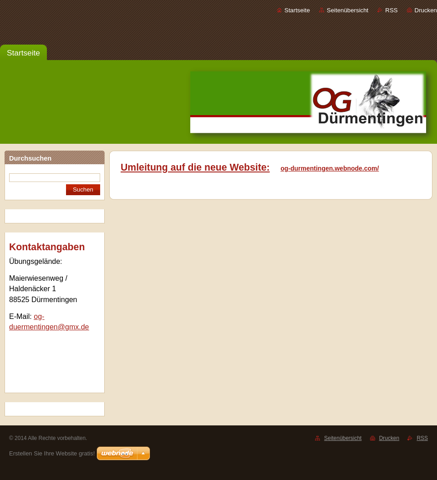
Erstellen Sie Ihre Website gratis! (52, 453)
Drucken (426, 10)
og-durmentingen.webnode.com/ (329, 168)
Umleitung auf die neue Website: (195, 167)
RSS (391, 10)
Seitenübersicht (347, 10)
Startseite (297, 10)
